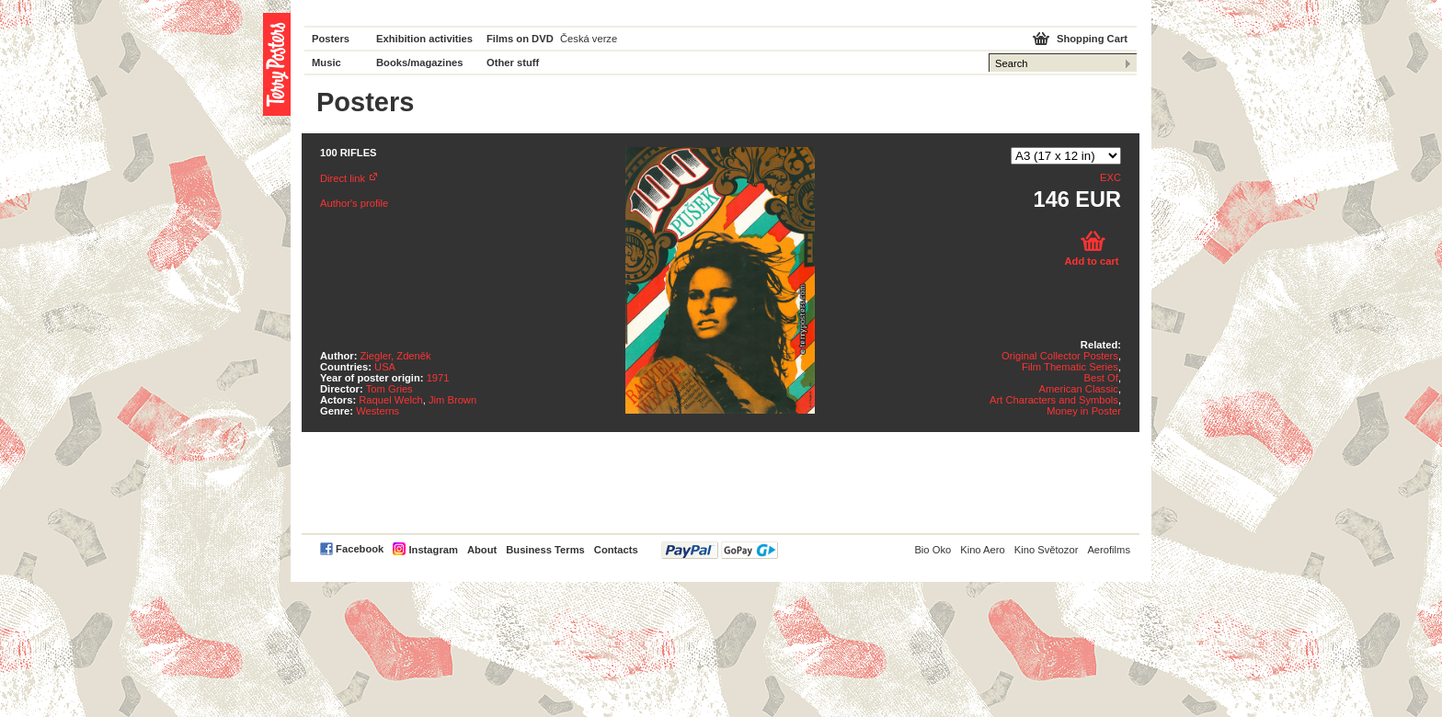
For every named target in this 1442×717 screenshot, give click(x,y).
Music (326, 62)
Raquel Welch (390, 399)
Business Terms (545, 549)
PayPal (719, 550)
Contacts (616, 549)
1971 (438, 377)
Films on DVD (520, 38)
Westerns (377, 410)
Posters (330, 38)
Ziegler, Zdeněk (395, 355)
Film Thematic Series (1070, 366)
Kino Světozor (1046, 549)
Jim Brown (452, 399)
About (482, 549)
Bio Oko (932, 549)
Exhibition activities (424, 38)
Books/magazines (420, 62)
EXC (1110, 177)
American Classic (1077, 388)
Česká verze (588, 38)
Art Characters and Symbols (1054, 399)
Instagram (432, 549)
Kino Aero (982, 549)
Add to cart (1091, 261)
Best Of (1101, 377)
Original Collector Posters (1059, 355)
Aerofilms (1108, 549)
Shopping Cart (1092, 38)
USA (384, 366)
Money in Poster (1084, 410)
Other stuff (512, 62)
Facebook (359, 548)
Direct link (342, 178)
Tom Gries (389, 388)
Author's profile (354, 203)
